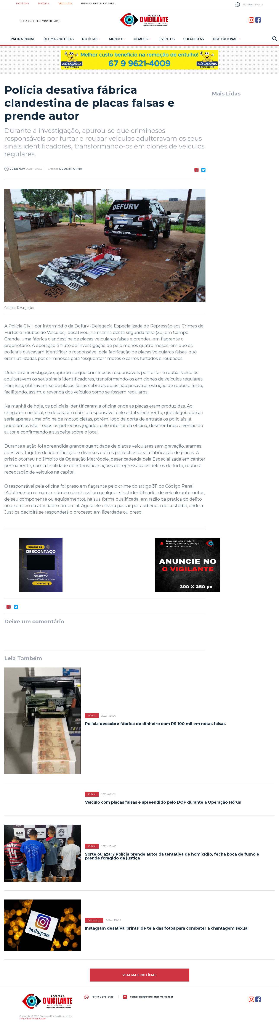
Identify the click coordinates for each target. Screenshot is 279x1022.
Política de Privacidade (32, 1018)
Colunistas (193, 39)
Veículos (65, 3)
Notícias (22, 3)
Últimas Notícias (58, 39)
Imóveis (43, 3)
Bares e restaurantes (97, 3)
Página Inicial (23, 39)
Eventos (167, 39)
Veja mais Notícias (139, 975)
